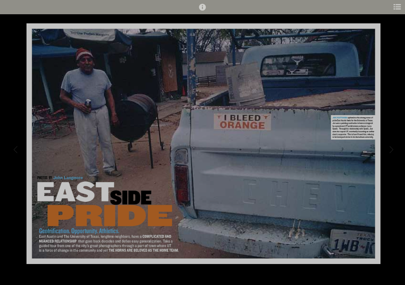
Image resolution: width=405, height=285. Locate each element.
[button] (202, 11)
